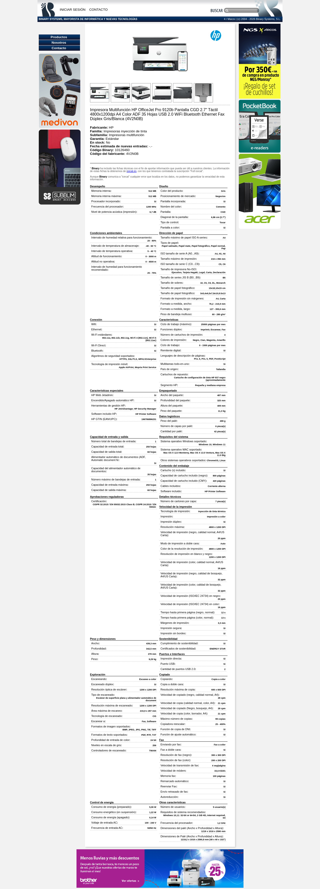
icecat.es (131, 171)
